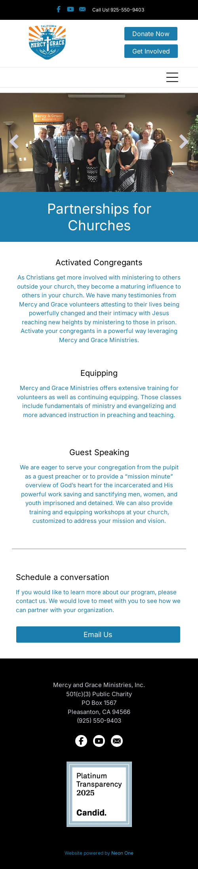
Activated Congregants (99, 262)
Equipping (99, 373)
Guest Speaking (99, 452)
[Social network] (59, 10)
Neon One (122, 853)
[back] (13, 142)
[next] (184, 142)
